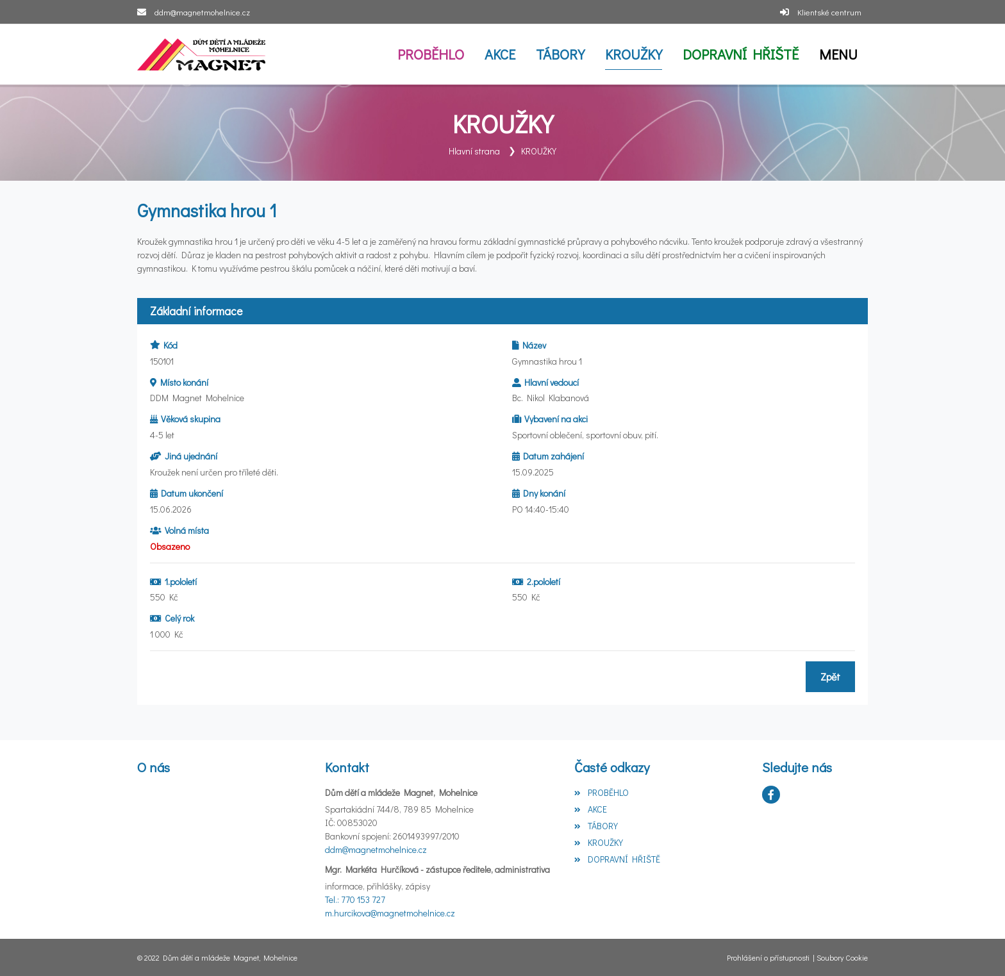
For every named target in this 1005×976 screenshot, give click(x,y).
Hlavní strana (474, 151)
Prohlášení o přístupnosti (768, 957)
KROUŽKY (538, 151)
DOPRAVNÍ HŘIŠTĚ (617, 859)
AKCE (590, 809)
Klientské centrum (829, 11)
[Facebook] (771, 795)
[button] (838, 54)
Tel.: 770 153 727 (355, 899)
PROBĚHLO (601, 792)
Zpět (830, 676)
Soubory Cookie (842, 957)
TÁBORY (595, 826)
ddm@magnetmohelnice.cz (202, 11)
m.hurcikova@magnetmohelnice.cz (390, 913)
